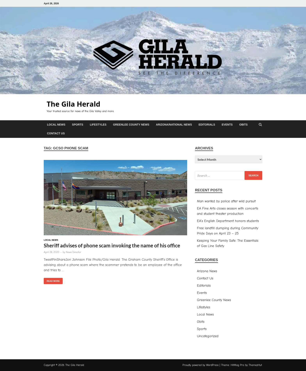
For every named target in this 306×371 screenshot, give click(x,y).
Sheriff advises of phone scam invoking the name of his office (112, 245)
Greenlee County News (131, 124)
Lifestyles (98, 124)
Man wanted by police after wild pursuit (226, 201)
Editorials (206, 124)
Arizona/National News (174, 124)
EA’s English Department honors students (228, 221)
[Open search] (260, 124)
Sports (77, 124)
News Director (73, 252)
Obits (243, 124)
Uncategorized (208, 336)
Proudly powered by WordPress (200, 365)
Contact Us (56, 133)
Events (227, 124)
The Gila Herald (73, 104)
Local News (56, 124)
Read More (52, 280)
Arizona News (207, 271)
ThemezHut (255, 365)
